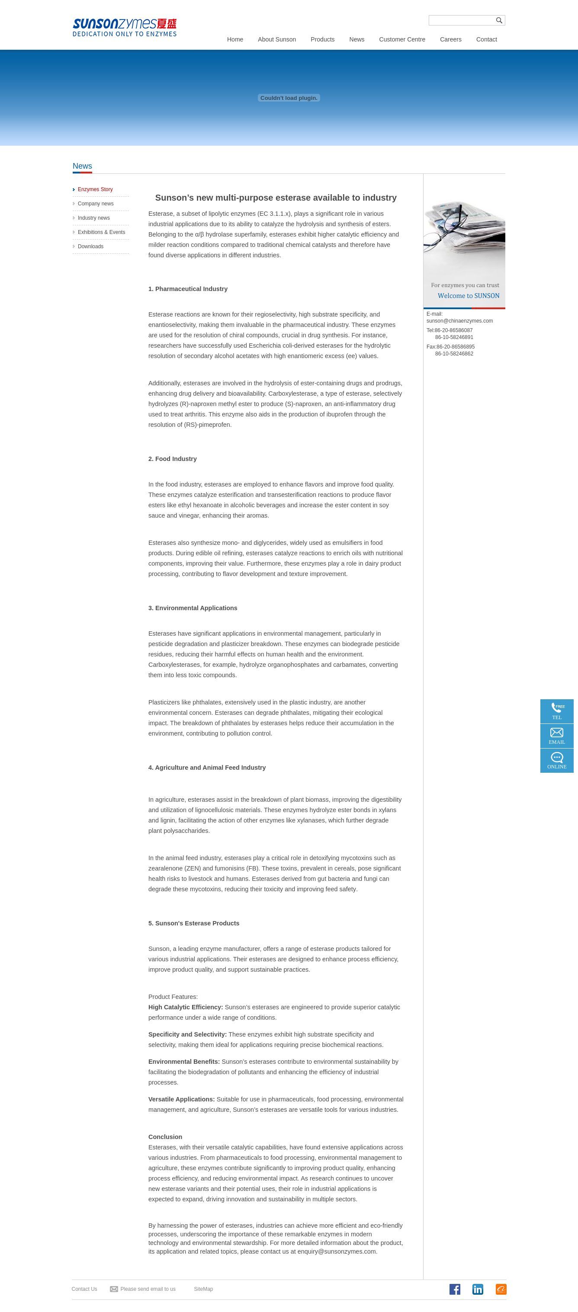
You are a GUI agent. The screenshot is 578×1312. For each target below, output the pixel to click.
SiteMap (203, 1289)
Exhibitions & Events (101, 232)
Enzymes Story (95, 189)
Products (322, 39)
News (357, 39)
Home (235, 39)
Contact (486, 39)
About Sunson (277, 39)
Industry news (94, 218)
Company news (96, 204)
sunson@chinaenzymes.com (460, 321)
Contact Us (84, 1289)
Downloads (90, 246)
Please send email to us (148, 1289)
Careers (451, 39)
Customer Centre (402, 39)
